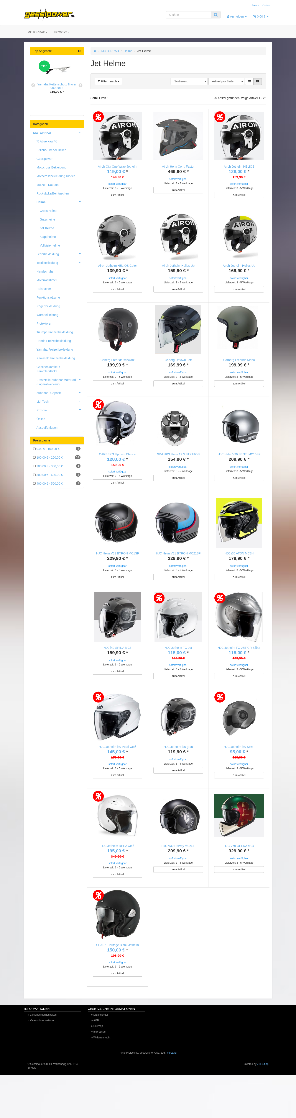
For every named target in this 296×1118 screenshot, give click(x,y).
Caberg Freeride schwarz (117, 364)
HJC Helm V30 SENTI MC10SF (239, 464)
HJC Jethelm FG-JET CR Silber (239, 667)
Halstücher (43, 289)
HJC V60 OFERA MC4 (239, 874)
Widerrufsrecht (101, 1075)
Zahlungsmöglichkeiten (43, 1052)
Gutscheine (47, 219)
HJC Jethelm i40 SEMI (239, 770)
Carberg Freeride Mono (239, 364)
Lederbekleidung (60, 254)
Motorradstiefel (46, 280)
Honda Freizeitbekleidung (53, 341)
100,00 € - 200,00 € (57, 457)
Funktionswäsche (48, 297)
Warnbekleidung (47, 315)
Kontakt (266, 5)
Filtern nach (108, 81)
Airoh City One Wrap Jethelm (117, 166)
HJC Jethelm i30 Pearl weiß (117, 770)
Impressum (99, 1069)
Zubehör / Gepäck (60, 392)
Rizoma (60, 410)
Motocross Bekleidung (51, 167)
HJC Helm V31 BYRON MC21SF (178, 567)
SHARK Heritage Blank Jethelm (117, 978)
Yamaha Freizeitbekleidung (54, 349)
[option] (57, 80)
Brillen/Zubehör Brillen (51, 150)
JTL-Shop (262, 1102)
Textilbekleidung (60, 262)
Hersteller (61, 32)
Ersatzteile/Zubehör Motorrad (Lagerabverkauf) (60, 381)
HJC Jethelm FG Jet (178, 667)
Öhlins (40, 419)
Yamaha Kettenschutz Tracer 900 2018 (56, 86)
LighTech (60, 401)
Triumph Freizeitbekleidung (54, 332)
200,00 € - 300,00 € (57, 466)
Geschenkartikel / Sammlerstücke (48, 369)
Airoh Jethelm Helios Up (178, 265)
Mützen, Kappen (47, 184)
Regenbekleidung (48, 306)
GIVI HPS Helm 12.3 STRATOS (178, 464)
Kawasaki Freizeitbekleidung (55, 358)
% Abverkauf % (46, 141)
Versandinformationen (42, 1058)
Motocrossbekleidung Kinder (55, 176)
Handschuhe (45, 271)
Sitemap (98, 1064)
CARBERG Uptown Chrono (117, 464)
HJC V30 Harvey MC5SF (178, 874)
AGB (96, 1058)
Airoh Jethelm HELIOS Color (117, 265)
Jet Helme (47, 228)
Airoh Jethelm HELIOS (239, 166)
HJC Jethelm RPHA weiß (118, 874)
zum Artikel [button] (117, 194)
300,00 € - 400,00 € (57, 475)
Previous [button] (33, 85)
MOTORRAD (37, 32)
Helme (128, 51)
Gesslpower (44, 158)
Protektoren (44, 323)
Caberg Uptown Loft (178, 364)
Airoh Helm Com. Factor (178, 166)
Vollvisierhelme (50, 245)
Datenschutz (100, 1052)
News (255, 5)
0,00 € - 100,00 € (57, 449)
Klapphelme (48, 237)
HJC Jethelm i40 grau (178, 770)
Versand (171, 1090)
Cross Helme (48, 210)
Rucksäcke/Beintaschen (52, 193)
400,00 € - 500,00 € (57, 483)
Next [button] (80, 85)
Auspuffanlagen (47, 427)
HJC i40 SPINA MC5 (117, 667)
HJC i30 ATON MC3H (238, 567)
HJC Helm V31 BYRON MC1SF (117, 567)
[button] (249, 81)
